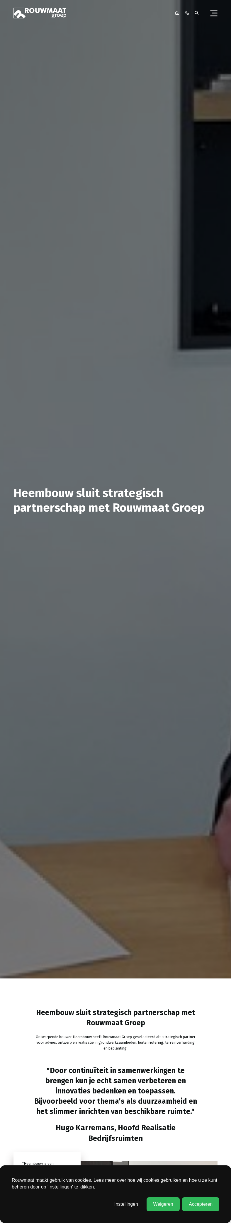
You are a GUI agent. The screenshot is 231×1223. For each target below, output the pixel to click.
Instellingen (126, 1204)
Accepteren (201, 1204)
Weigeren (163, 1204)
